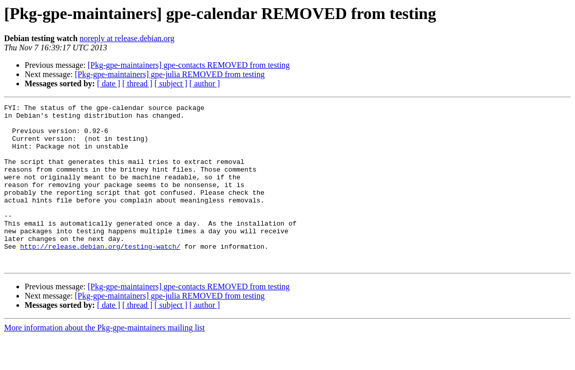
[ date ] (108, 83)
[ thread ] (137, 83)
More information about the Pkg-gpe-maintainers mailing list (104, 360)
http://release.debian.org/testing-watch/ (100, 275)
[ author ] (204, 83)
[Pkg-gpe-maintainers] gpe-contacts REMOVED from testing (189, 65)
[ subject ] (171, 83)
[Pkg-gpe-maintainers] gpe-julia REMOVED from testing (170, 74)
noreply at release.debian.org (127, 38)
